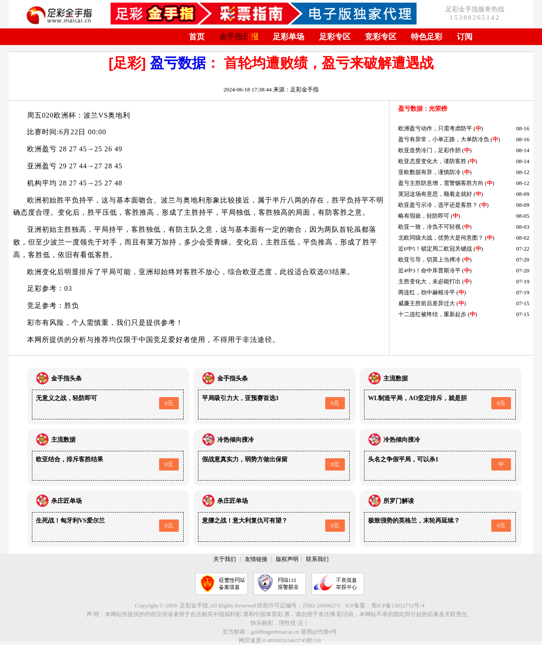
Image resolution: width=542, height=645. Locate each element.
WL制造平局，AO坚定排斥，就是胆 (417, 398)
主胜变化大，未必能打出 (429, 281)
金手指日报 (238, 36)
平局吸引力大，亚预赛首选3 (240, 398)
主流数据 (395, 378)
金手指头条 (66, 378)
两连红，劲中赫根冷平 (426, 292)
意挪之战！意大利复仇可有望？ (245, 520)
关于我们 (224, 559)
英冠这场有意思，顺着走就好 (435, 194)
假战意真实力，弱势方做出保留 (245, 459)
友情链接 (256, 559)
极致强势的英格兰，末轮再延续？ (414, 520)
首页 (197, 36)
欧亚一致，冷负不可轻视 (429, 226)
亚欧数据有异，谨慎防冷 (429, 172)
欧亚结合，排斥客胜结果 (69, 459)
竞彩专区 (380, 36)
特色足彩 (426, 36)
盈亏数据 (178, 63)
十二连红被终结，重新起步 (432, 314)
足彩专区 (335, 36)
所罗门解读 (398, 501)
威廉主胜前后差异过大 (426, 303)
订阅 (465, 36)
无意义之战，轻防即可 (66, 398)
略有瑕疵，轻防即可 (423, 216)
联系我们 (317, 559)
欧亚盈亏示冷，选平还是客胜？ (438, 205)
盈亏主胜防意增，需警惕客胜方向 (440, 183)
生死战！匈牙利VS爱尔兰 (70, 520)
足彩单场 (288, 36)
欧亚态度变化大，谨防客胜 (432, 161)
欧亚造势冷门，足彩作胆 (429, 150)
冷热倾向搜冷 (235, 439)
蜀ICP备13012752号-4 (397, 605)
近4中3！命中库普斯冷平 (429, 270)
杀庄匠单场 (66, 501)
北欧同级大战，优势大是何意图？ (440, 237)
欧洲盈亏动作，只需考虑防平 (435, 128)
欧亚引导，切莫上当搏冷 (429, 259)
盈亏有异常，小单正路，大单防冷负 (443, 139)
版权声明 (287, 559)
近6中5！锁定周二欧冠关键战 (435, 248)
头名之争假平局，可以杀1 (403, 459)
